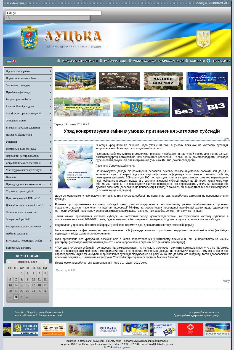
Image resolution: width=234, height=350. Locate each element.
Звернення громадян (18, 85)
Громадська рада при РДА (21, 148)
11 (39, 279)
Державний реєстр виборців (22, 155)
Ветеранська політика (18, 247)
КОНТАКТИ (197, 60)
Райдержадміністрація (79, 60)
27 (10, 297)
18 (39, 285)
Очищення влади (16, 120)
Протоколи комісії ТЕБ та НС (23, 198)
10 (33, 279)
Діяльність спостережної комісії (24, 205)
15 (21, 285)
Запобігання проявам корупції (23, 113)
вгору (226, 281)
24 (33, 291)
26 (45, 291)
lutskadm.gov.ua (121, 347)
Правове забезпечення (19, 134)
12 (45, 279)
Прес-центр (221, 60)
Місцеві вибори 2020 (18, 219)
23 (27, 291)
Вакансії (11, 177)
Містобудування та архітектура (24, 170)
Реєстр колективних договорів (23, 226)
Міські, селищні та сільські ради (158, 60)
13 (10, 285)
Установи (11, 141)
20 (10, 291)
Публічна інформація (18, 92)
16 (27, 285)
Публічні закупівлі (17, 233)
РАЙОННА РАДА (115, 60)
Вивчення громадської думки (23, 127)
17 (33, 285)
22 (21, 291)
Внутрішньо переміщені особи (24, 240)
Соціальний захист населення (23, 163)
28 (15, 297)
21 (15, 291)
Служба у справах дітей (20, 191)
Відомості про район (18, 71)
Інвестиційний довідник (20, 106)
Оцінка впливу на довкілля (21, 212)
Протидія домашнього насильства (25, 184)
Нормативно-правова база (21, 78)
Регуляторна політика (18, 99)
